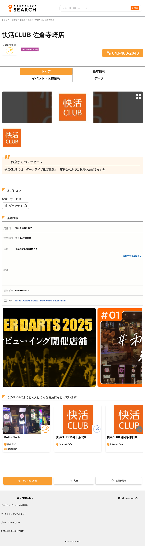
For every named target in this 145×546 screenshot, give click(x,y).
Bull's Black (12, 437)
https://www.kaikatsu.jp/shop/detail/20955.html (40, 300)
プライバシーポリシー (10, 522)
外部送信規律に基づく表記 (12, 531)
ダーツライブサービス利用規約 (14, 505)
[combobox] (94, 8)
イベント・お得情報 (46, 78)
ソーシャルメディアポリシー (13, 514)
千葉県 (22, 19)
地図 (6, 269)
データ (99, 78)
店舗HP (8, 300)
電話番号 (8, 290)
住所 (6, 249)
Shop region (128, 498)
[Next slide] (139, 429)
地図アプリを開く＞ (132, 256)
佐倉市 (30, 19)
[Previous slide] (5, 429)
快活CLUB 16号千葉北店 (71, 437)
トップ (5, 19)
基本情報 (99, 71)
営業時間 (8, 238)
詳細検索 (14, 19)
